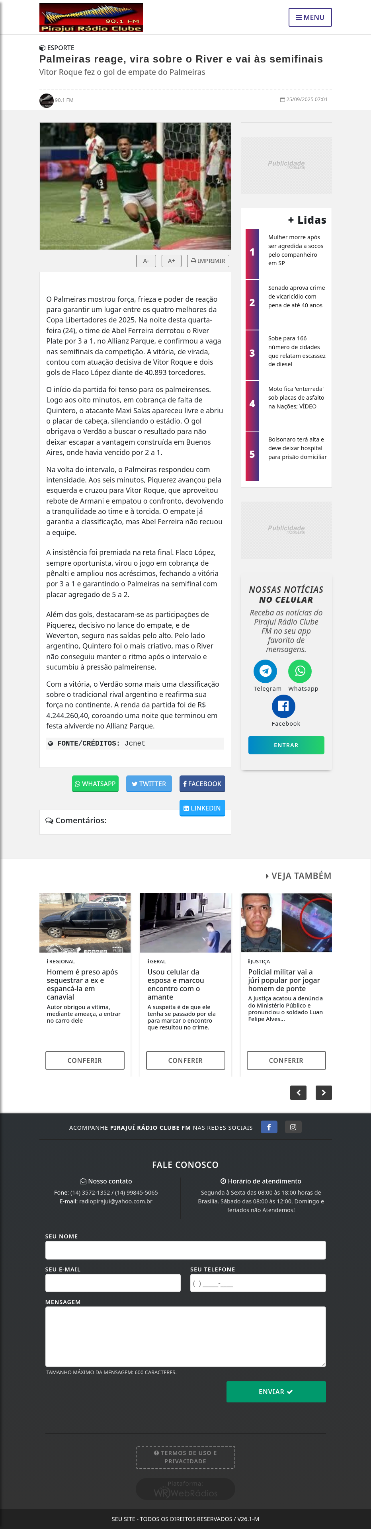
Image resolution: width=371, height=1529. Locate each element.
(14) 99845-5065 (136, 1192)
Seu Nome (61, 1236)
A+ (171, 260)
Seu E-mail (63, 1269)
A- (146, 260)
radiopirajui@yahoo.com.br (115, 1201)
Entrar (286, 745)
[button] (324, 1093)
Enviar (276, 1391)
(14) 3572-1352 (90, 1192)
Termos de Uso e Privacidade (185, 1457)
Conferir (84, 1060)
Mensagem (63, 1302)
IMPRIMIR (208, 260)
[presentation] (105, 1398)
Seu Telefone (212, 1269)
